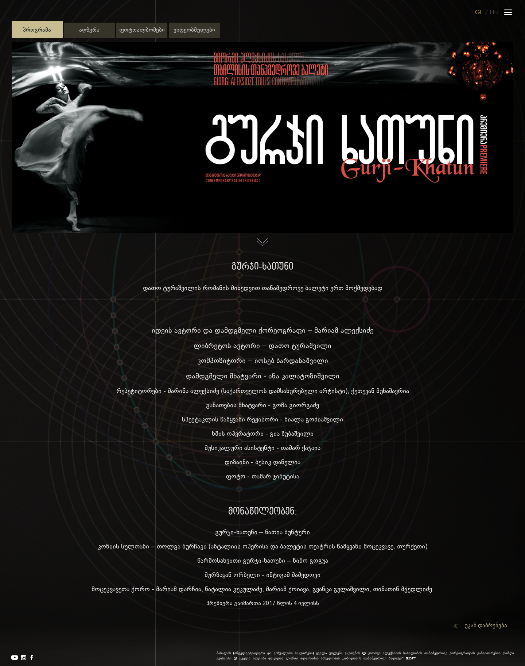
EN (494, 12)
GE (479, 12)
